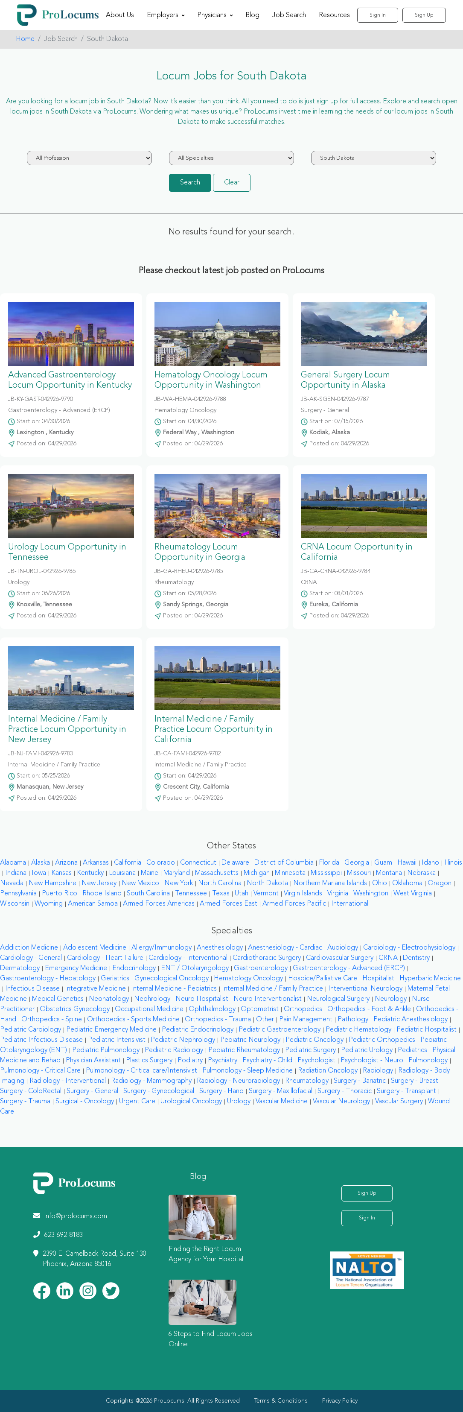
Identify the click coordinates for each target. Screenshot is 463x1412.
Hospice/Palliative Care (322, 978)
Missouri (359, 873)
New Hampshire (52, 883)
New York (178, 883)
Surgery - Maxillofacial (280, 1091)
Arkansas (96, 862)
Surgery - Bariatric (360, 1081)
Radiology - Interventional (67, 1081)
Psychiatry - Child (267, 1060)
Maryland (176, 873)
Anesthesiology (220, 947)
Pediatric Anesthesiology (410, 1019)
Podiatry (190, 1060)
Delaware (235, 862)
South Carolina (148, 893)
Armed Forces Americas (159, 903)
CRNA (388, 958)
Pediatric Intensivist (117, 1040)
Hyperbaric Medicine (430, 978)
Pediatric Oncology (314, 1040)
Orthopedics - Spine (51, 1019)
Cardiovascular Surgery (339, 958)
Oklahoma (407, 883)
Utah (241, 893)
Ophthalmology (212, 1009)
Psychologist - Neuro (372, 1060)
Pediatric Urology (367, 1050)
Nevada (11, 883)
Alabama (13, 862)
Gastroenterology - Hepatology (48, 978)
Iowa (39, 873)
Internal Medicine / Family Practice (272, 988)
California (127, 862)
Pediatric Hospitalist (426, 1029)
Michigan (257, 873)
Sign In (378, 15)
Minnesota (290, 873)
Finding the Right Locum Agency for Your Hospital (206, 1254)
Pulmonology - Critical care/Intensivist (141, 1070)
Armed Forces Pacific (294, 903)
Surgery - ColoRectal (30, 1091)
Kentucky (90, 873)
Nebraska (421, 873)
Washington (370, 893)
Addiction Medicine (29, 947)
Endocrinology (134, 968)
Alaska (40, 862)
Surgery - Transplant (406, 1091)
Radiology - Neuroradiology (238, 1081)
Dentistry (416, 958)
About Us (120, 15)
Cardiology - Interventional (188, 958)
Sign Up (424, 15)
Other (265, 1019)
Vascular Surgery (399, 1101)
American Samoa (93, 903)
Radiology (378, 1070)
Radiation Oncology (328, 1070)
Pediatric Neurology (250, 1040)
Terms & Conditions (281, 1401)
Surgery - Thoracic (344, 1091)
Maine (149, 873)
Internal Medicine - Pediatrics (174, 988)
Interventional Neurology (365, 988)
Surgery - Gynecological (158, 1091)
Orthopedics (303, 1009)
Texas (221, 893)
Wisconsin (14, 903)
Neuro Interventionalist (267, 999)
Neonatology (109, 999)
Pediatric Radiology (174, 1050)
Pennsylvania (18, 893)
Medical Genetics (58, 999)
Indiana (15, 873)
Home (25, 39)
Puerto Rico (59, 893)
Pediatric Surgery (310, 1050)
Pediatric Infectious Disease (41, 1040)
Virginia (337, 893)
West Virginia (412, 893)
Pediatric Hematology (358, 1029)
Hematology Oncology (248, 978)
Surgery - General (92, 1091)
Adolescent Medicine (94, 947)
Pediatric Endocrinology (197, 1029)
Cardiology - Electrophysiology (409, 947)
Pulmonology (428, 1060)
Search (190, 182)
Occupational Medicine (149, 1009)
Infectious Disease (32, 988)
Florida (329, 862)
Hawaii (406, 862)
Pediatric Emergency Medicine (111, 1029)
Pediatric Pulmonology (106, 1050)
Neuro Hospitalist (201, 999)
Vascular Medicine (282, 1101)
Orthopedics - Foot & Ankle (369, 1009)
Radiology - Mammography (151, 1081)
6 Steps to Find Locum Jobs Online (211, 1339)
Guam (383, 862)
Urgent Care (137, 1101)
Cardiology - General (31, 958)
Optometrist (260, 1009)
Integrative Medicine (95, 988)
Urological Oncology (191, 1101)
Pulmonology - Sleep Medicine (247, 1070)
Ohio (379, 883)
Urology (238, 1101)
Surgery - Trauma (25, 1101)
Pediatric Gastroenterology (279, 1029)
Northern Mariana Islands (330, 883)
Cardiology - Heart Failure (105, 958)
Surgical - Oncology (84, 1101)
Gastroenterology (261, 968)
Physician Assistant (93, 1060)
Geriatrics (115, 978)
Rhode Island (102, 893)
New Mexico (140, 883)
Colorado (160, 862)
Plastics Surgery (149, 1060)
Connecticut (198, 862)
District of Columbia (284, 862)
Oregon (439, 883)
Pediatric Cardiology (30, 1029)
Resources (334, 15)
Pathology (353, 1019)
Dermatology (20, 968)
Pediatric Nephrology (183, 1040)
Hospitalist (378, 978)
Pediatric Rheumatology (244, 1050)
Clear (231, 182)
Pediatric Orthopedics (382, 1040)
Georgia (356, 862)
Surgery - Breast (414, 1081)
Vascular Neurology (341, 1101)
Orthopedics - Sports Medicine (133, 1019)
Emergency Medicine (76, 968)
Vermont (266, 893)
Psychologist (316, 1060)
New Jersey (99, 883)
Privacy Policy (340, 1401)
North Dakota (267, 883)
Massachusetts (217, 873)
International (349, 903)
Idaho (430, 862)
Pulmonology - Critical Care (40, 1070)
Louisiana (122, 873)
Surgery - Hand (221, 1091)
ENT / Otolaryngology (195, 968)
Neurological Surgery (338, 999)
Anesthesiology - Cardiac (285, 947)
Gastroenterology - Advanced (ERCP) (349, 968)
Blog (252, 15)
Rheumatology (307, 1081)
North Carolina (220, 883)
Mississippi (326, 873)
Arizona (66, 862)
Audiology (342, 947)
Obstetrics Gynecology (75, 1009)
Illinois (453, 862)
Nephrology (152, 999)
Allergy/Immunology (161, 947)
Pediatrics (412, 1050)
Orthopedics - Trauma (218, 1019)
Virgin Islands (303, 893)
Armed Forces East (228, 903)
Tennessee (191, 893)
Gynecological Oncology (171, 978)
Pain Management (305, 1019)
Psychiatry (222, 1060)
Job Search (289, 15)
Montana (389, 873)
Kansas (61, 873)
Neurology (391, 999)
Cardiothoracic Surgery (267, 958)
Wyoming (49, 903)
